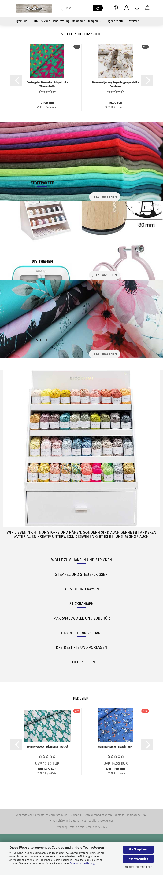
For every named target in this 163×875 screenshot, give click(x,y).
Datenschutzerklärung (82, 863)
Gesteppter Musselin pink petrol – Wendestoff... (47, 125)
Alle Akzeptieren (138, 849)
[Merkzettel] (137, 8)
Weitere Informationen (138, 867)
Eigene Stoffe (115, 21)
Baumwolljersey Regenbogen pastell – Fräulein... (115, 125)
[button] (116, 8)
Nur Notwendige (138, 858)
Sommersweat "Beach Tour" (115, 788)
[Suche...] (98, 8)
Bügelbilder (21, 21)
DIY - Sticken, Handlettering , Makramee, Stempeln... (67, 21)
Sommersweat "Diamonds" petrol (47, 788)
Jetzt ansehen (104, 238)
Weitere (134, 21)
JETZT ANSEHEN (104, 316)
